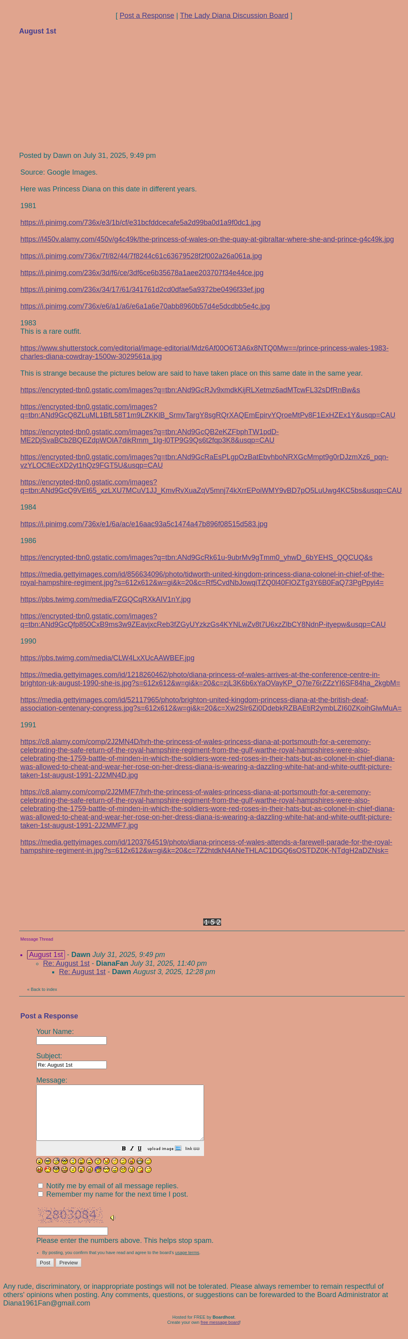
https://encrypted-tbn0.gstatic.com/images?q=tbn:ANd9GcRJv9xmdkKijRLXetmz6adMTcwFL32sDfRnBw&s (190, 390)
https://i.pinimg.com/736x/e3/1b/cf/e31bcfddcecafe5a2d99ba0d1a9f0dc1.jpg (140, 222)
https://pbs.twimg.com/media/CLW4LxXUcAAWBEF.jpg (107, 658)
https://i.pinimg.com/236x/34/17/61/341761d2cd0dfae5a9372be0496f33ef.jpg (142, 289)
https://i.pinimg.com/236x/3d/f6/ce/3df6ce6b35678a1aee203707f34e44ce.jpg (141, 273)
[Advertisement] (79, 92)
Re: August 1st (66, 963)
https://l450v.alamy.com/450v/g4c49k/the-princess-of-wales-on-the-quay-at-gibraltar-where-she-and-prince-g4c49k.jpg (207, 239)
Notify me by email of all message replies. (108, 1197)
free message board (219, 1333)
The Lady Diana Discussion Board (234, 16)
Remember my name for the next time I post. (113, 1205)
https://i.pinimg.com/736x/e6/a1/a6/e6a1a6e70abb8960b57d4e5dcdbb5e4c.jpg (145, 306)
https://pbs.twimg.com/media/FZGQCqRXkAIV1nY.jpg (105, 599)
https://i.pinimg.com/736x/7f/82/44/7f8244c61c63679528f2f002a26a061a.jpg (141, 256)
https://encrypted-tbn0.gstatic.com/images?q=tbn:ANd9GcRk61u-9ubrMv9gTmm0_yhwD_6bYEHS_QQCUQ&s (196, 557)
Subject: (71, 1060)
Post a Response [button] (147, 16)
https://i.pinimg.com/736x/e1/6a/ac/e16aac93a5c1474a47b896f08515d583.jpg (143, 524)
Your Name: (71, 1036)
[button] (144, 1160)
